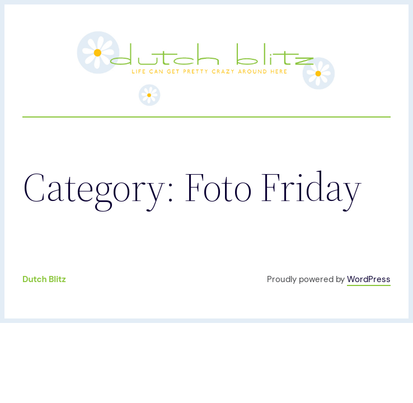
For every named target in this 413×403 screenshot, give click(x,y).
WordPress (369, 279)
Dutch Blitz (44, 279)
